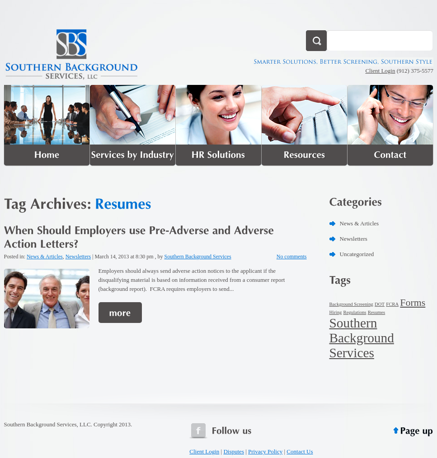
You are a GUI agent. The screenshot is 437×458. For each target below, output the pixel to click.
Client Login (380, 70)
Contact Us (300, 451)
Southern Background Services (197, 256)
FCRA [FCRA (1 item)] (392, 304)
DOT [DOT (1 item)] (380, 304)
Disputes (233, 451)
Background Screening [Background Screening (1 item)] (351, 304)
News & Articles (45, 256)
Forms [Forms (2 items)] (412, 302)
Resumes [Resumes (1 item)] (376, 312)
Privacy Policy (265, 451)
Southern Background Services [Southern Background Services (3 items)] (361, 338)
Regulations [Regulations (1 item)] (355, 312)
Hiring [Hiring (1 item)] (335, 312)
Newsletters (78, 256)
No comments (292, 256)
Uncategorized (357, 254)
